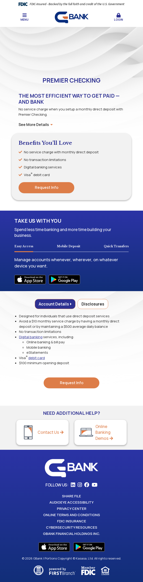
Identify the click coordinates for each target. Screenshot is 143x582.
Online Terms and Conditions (71, 514)
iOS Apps (30, 279)
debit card (36, 357)
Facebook (86, 484)
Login (118, 17)
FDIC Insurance (71, 521)
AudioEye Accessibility (71, 502)
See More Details (36, 124)
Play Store (89, 547)
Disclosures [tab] (92, 304)
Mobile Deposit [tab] (68, 246)
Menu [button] (24, 17)
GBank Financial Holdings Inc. (71, 533)
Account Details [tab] (54, 304)
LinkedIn (73, 484)
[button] (118, 17)
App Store (54, 547)
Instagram (80, 484)
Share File (71, 496)
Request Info (46, 187)
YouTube (95, 484)
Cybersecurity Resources (71, 527)
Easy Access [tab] (23, 246)
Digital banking (30, 336)
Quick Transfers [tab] (116, 246)
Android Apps (64, 279)
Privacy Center (71, 508)
